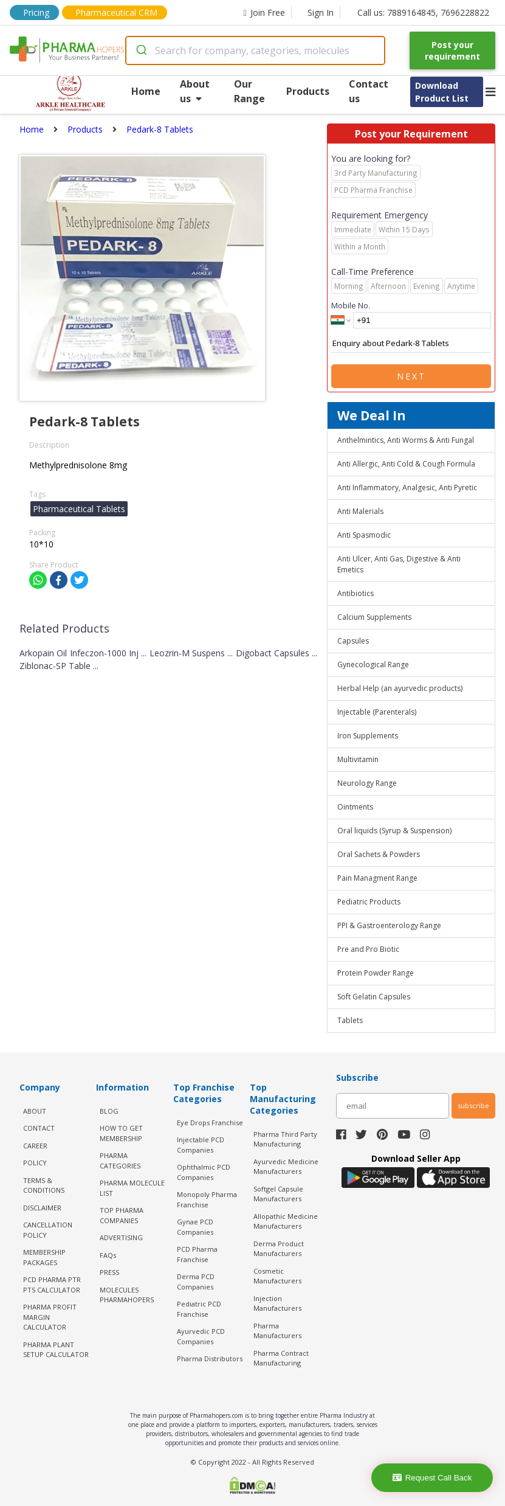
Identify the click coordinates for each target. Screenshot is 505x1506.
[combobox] (255, 50)
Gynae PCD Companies (195, 1227)
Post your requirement (452, 50)
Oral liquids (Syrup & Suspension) (394, 830)
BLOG (109, 1111)
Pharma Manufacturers (277, 1331)
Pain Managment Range (377, 878)
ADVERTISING (121, 1237)
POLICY (35, 1162)
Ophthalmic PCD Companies (203, 1172)
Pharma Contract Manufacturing (281, 1358)
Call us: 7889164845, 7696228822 (423, 12)
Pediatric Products (368, 902)
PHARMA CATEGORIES (120, 1160)
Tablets (350, 1020)
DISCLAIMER (42, 1207)
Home (145, 91)
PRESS (109, 1272)
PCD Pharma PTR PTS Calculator (52, 1284)
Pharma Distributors (209, 1358)
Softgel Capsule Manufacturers (278, 1194)
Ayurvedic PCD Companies (201, 1336)
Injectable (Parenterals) (376, 712)
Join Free (264, 12)
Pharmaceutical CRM (116, 12)
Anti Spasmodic (364, 535)
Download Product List (442, 92)
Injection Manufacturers (277, 1303)
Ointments (355, 807)
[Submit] (140, 50)
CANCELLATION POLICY (47, 1230)
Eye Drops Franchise (210, 1122)
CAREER (35, 1145)
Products (307, 91)
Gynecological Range (373, 664)
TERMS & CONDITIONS (43, 1185)
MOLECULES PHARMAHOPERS (127, 1295)
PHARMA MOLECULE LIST (132, 1188)
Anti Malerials (360, 511)
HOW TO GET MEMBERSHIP (121, 1133)
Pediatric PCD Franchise (199, 1309)
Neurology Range (367, 783)
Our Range (249, 91)
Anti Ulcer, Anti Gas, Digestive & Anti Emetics (399, 564)
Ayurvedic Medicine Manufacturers (285, 1166)
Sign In (320, 12)
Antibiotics (355, 593)
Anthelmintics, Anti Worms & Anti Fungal (405, 440)
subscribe (473, 1105)
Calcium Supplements (374, 617)
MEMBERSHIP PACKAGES (44, 1257)
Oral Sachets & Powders (378, 854)
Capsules (353, 641)
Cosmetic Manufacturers (277, 1276)
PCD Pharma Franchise (197, 1254)
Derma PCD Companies (196, 1281)
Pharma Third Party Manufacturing (285, 1139)
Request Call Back (432, 1477)
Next (411, 376)
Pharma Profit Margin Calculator (50, 1316)
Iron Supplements (367, 735)
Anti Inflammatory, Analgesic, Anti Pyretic (407, 487)
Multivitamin (358, 759)
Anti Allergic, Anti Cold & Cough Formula (406, 464)
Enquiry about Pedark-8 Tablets (411, 344)
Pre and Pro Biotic (368, 949)
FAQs (108, 1255)
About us (195, 91)
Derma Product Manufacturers (278, 1248)
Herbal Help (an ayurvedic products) (399, 688)
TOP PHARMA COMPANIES (121, 1215)
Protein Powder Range (375, 973)
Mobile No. (350, 305)
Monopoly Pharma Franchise (207, 1199)
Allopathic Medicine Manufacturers (285, 1221)
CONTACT (39, 1128)
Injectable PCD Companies (200, 1144)
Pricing (36, 12)
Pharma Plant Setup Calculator (56, 1349)
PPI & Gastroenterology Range (389, 925)
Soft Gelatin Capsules (373, 996)
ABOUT (34, 1111)
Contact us (368, 91)
